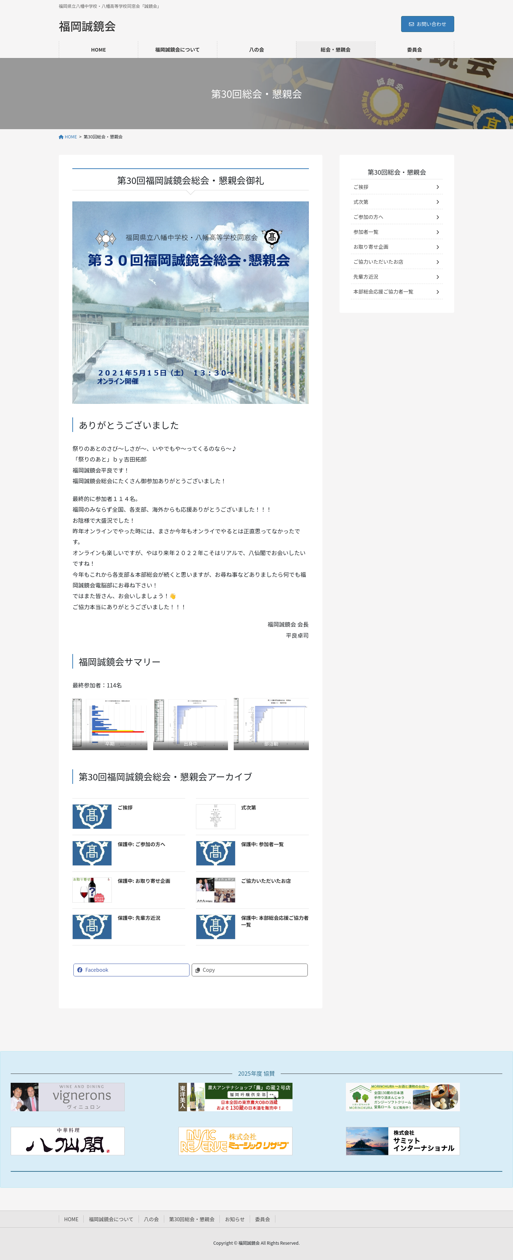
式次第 (248, 807)
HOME (71, 1219)
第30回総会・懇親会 (397, 171)
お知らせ (235, 1219)
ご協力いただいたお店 (266, 880)
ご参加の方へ (368, 216)
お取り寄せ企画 (370, 246)
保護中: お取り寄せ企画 (144, 880)
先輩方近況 (365, 276)
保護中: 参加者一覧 (262, 844)
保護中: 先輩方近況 (139, 917)
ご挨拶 (125, 807)
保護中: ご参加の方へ (141, 844)
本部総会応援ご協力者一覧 (383, 291)
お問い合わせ (427, 23)
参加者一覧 (365, 231)
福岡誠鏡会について (111, 1219)
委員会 (262, 1219)
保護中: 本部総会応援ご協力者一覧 (275, 921)
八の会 (151, 1219)
